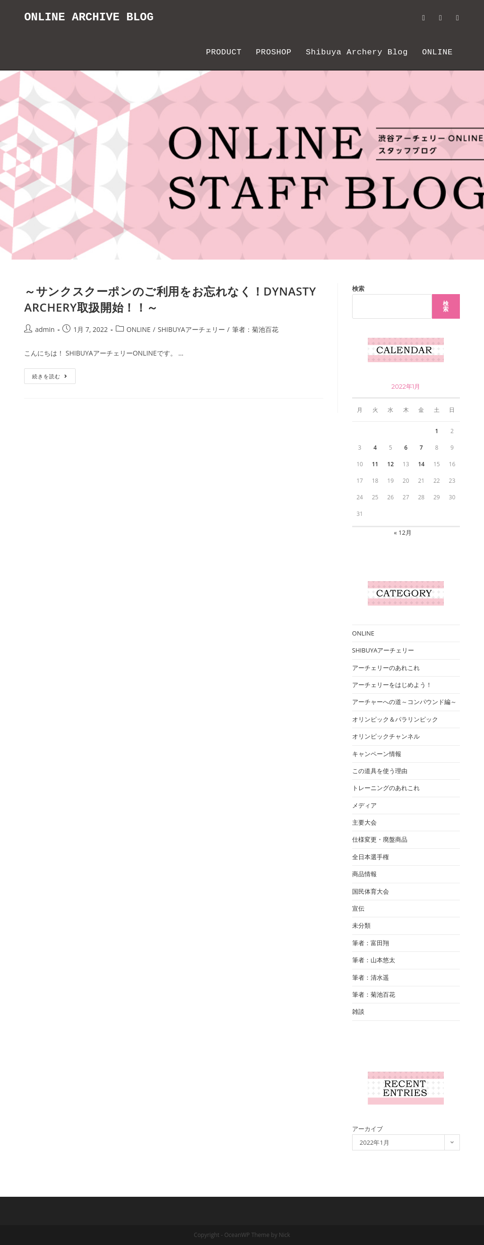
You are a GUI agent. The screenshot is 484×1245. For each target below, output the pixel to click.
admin (44, 329)
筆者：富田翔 (370, 943)
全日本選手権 (370, 857)
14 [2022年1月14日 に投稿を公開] (421, 464)
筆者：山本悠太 (373, 960)
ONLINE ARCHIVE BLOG (89, 17)
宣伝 (358, 908)
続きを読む (54, 378)
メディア (364, 805)
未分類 (361, 925)
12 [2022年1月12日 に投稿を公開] (390, 464)
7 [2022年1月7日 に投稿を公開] (421, 448)
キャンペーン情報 (376, 753)
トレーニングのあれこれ (386, 788)
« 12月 (403, 532)
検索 (358, 288)
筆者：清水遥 (370, 977)
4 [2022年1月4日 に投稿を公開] (375, 448)
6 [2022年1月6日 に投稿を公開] (405, 448)
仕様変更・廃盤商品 (379, 839)
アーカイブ (367, 1128)
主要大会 (364, 822)
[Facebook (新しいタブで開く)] (440, 17)
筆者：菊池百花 (255, 329)
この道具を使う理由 (379, 770)
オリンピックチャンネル (386, 736)
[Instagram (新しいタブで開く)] (457, 17)
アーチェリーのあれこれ (386, 667)
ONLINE (139, 329)
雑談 (358, 1011)
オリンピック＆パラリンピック (395, 719)
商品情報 (364, 874)
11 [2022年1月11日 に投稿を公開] (375, 464)
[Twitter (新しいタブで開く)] (423, 17)
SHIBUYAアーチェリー (191, 329)
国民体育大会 (370, 891)
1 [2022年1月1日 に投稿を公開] (436, 431)
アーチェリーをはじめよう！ (392, 684)
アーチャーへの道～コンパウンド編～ (404, 701)
